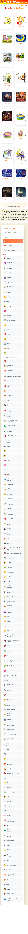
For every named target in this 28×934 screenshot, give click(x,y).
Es (23, 6)
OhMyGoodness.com (14, 206)
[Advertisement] (14, 918)
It (27, 6)
